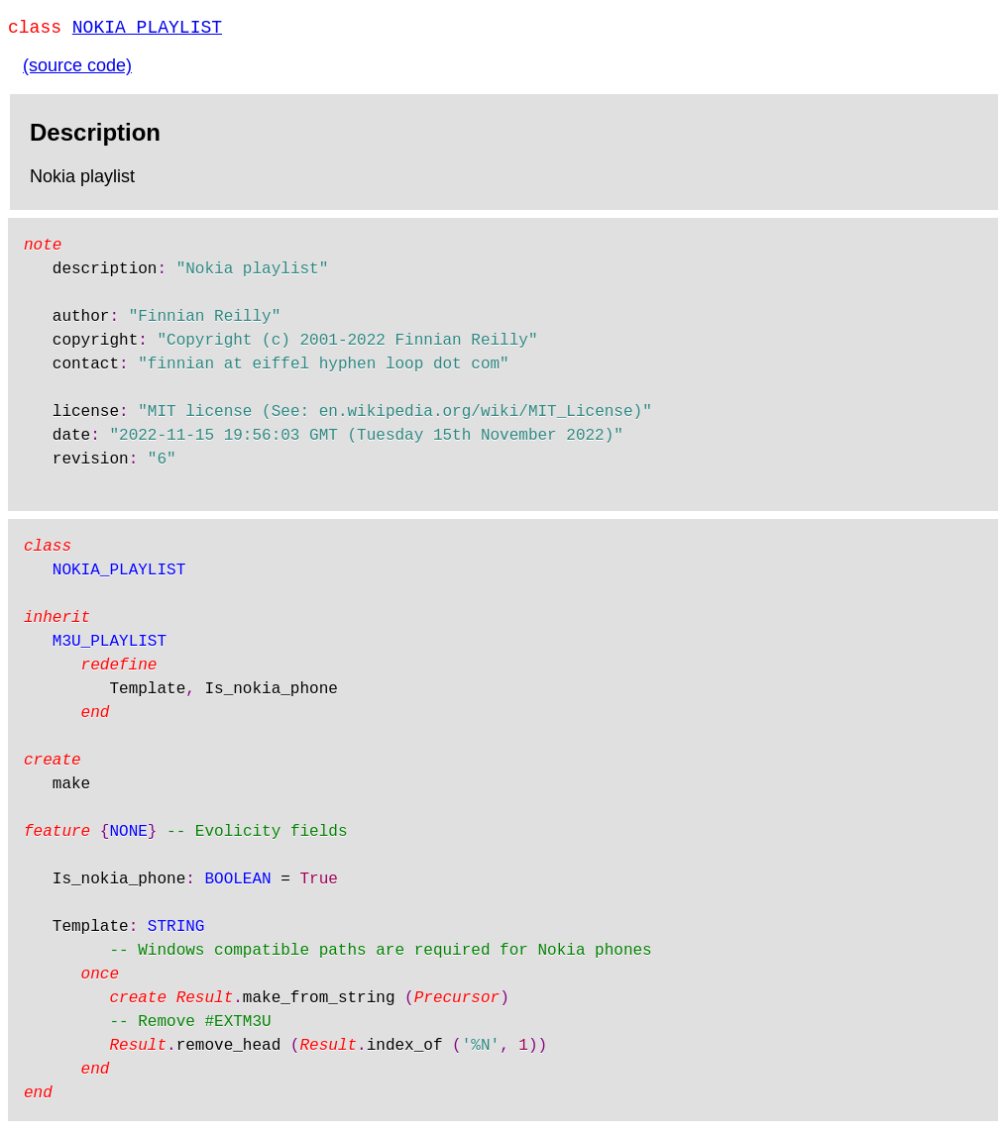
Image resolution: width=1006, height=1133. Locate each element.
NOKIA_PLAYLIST (147, 30)
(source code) (77, 69)
